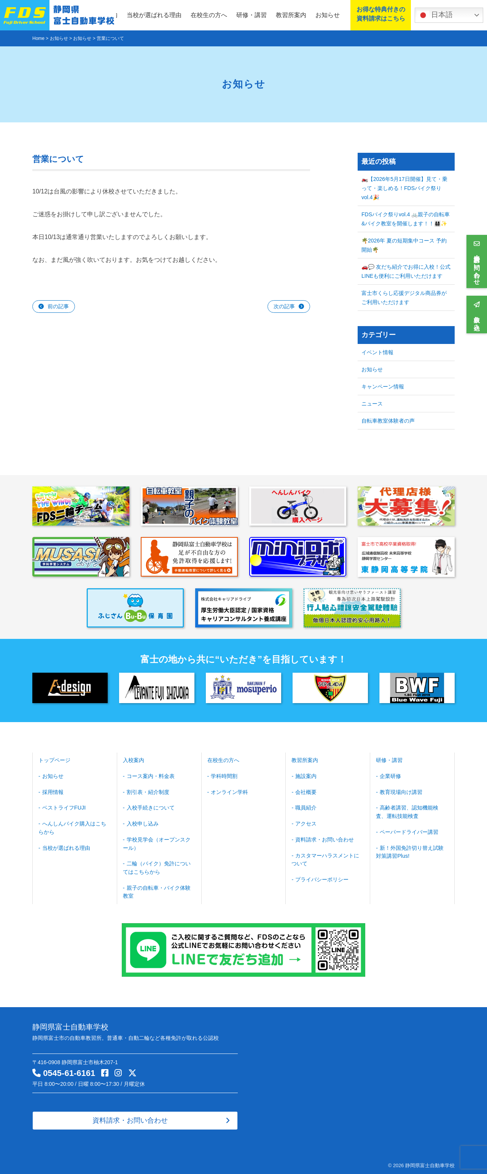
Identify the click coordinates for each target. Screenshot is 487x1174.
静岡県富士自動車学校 (430, 1163)
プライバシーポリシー (322, 877)
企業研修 (390, 776)
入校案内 (133, 760)
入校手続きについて (150, 807)
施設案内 (306, 776)
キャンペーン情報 (382, 386)
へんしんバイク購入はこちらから (72, 826)
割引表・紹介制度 (147, 791)
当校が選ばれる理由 (154, 15)
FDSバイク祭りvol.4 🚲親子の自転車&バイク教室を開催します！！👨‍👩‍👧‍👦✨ (405, 219)
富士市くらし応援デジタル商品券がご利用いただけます (404, 297)
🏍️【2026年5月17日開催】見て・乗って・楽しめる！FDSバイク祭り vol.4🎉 (404, 188)
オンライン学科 (229, 791)
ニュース (372, 404)
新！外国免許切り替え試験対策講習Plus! (410, 850)
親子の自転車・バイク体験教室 (157, 889)
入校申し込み (142, 822)
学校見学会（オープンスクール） (157, 842)
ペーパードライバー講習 (409, 830)
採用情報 (53, 791)
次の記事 (284, 306)
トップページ (54, 760)
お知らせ (327, 15)
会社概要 (306, 791)
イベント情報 (377, 352)
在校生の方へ (209, 15)
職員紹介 (306, 807)
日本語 (435, 15)
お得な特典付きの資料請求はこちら (379, 14)
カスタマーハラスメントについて (325, 858)
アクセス (306, 822)
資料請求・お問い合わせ (324, 838)
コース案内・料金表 (150, 776)
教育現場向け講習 (401, 791)
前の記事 (58, 306)
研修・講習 (251, 15)
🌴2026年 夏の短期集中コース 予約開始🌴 (404, 245)
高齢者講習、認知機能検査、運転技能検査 (407, 811)
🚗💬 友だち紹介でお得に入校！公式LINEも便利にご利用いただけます (405, 271)
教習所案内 (291, 15)
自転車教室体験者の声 (388, 421)
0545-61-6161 (69, 1070)
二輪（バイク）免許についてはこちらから (157, 866)
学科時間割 (224, 776)
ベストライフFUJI (64, 807)
